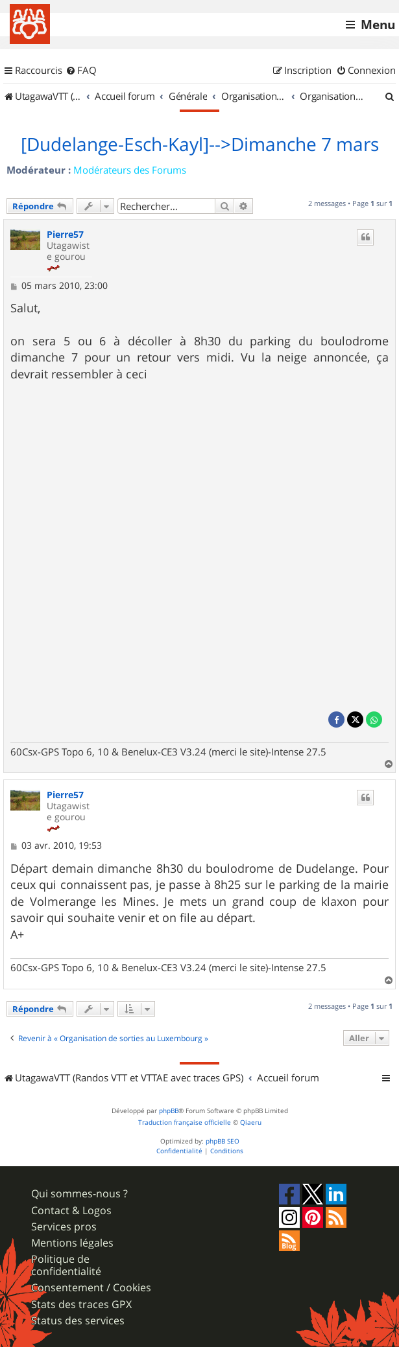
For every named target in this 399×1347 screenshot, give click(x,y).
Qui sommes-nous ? (79, 1194)
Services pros (64, 1227)
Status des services (78, 1321)
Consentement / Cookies (91, 1288)
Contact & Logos (71, 1210)
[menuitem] (81, 71)
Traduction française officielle (184, 1122)
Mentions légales (72, 1243)
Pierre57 (65, 234)
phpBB (168, 1111)
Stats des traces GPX (81, 1304)
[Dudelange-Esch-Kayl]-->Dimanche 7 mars (200, 144)
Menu (378, 24)
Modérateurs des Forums (129, 169)
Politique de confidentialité (66, 1265)
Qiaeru (250, 1122)
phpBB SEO (222, 1141)
